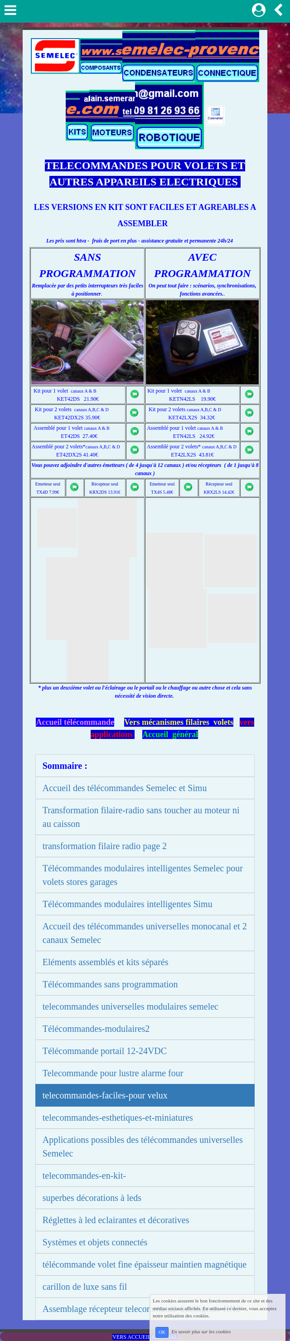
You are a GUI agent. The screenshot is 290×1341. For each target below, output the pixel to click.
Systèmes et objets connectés (95, 1242)
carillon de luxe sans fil (85, 1287)
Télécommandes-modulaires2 (96, 1029)
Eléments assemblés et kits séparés (106, 962)
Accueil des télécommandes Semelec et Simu (125, 788)
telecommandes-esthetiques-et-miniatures (118, 1117)
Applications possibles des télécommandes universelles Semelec (143, 1146)
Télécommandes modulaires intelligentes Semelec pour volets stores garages (143, 875)
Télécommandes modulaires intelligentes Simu (128, 904)
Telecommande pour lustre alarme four (113, 1073)
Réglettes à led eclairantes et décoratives (116, 1220)
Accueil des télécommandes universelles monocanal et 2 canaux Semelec (145, 933)
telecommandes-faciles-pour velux (105, 1095)
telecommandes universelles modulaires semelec (130, 1006)
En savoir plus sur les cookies (201, 1332)
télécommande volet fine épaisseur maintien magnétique (144, 1264)
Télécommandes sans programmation (110, 984)
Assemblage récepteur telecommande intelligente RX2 (142, 1309)
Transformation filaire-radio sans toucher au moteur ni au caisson (141, 817)
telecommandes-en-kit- (84, 1176)
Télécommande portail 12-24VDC (105, 1051)
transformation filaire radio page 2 (105, 846)
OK (162, 1332)
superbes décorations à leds (92, 1198)
